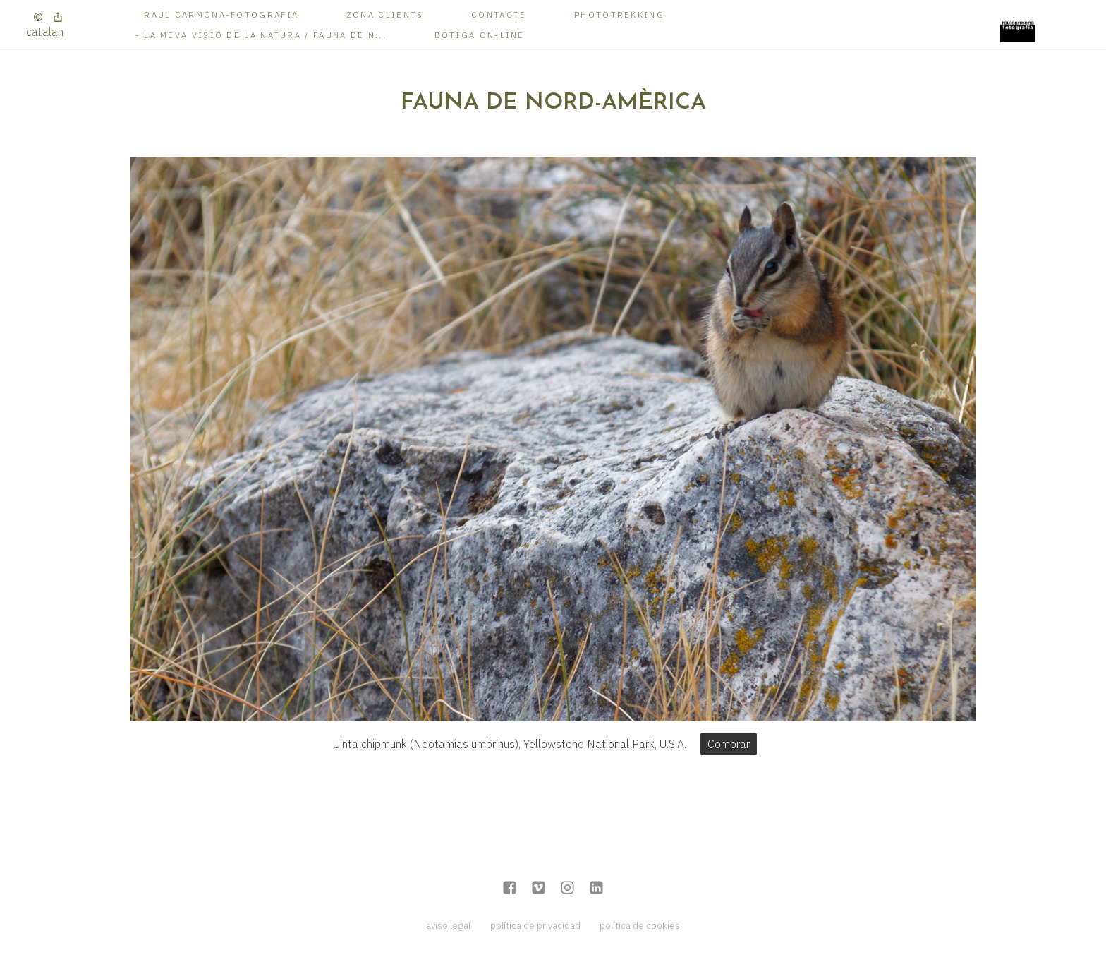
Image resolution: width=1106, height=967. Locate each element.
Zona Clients (385, 14)
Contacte (498, 14)
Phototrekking (619, 14)
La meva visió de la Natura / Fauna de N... (265, 35)
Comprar (728, 744)
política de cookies (640, 925)
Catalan (44, 32)
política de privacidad (535, 925)
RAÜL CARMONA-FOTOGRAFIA (221, 14)
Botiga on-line (480, 35)
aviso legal (448, 925)
